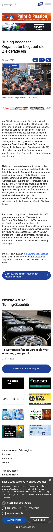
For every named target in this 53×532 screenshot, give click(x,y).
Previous (4, 337)
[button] (6, 83)
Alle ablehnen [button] (39, 520)
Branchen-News (10, 474)
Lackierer (6, 454)
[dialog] (26, 504)
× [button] (50, 480)
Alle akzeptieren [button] (14, 520)
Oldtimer (6, 462)
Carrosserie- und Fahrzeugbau (17, 450)
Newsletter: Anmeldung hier (26, 368)
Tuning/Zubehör (11, 66)
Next (48, 337)
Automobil (7, 458)
